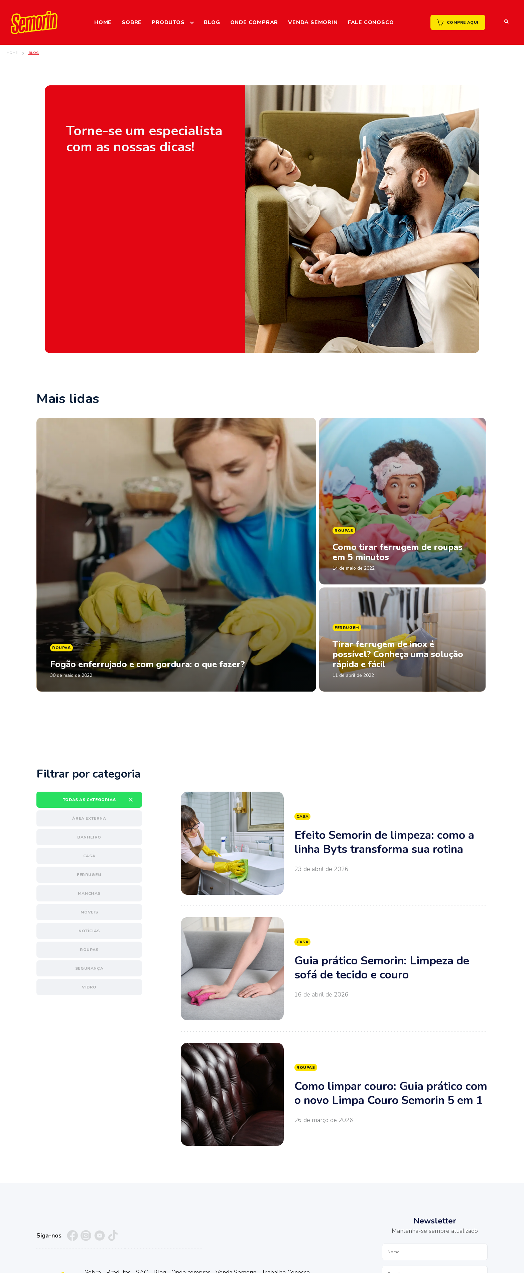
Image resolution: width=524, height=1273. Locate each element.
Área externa (89, 818)
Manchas (89, 893)
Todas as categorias (89, 799)
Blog (212, 22)
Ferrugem (89, 874)
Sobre (132, 22)
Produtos (168, 22)
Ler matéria (176, 555)
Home (103, 22)
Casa (89, 856)
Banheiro (89, 837)
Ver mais (334, 843)
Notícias (89, 931)
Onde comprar (254, 22)
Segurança (89, 968)
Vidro (89, 987)
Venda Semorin (313, 22)
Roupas (89, 949)
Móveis (89, 912)
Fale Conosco (371, 22)
